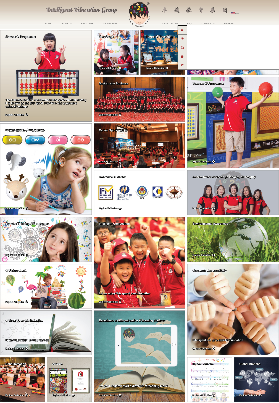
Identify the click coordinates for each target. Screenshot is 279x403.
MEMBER (229, 23)
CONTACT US (208, 23)
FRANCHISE (87, 23)
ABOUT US (66, 23)
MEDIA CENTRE (170, 23)
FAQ (189, 23)
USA (235, 13)
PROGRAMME (110, 23)
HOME (48, 24)
